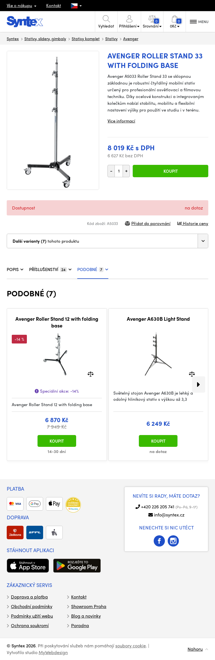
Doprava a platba (29, 596)
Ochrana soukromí (30, 625)
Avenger (130, 38)
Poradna (80, 625)
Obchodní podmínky (31, 606)
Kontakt (53, 5)
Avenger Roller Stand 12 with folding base (56, 322)
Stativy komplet (86, 38)
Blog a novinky (86, 616)
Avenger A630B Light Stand (158, 318)
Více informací (121, 121)
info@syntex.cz (169, 514)
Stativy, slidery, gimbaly (45, 38)
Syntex (13, 38)
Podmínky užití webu (32, 616)
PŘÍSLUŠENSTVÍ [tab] (50, 269)
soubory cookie (130, 645)
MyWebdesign (53, 652)
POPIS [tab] (15, 269)
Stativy (111, 38)
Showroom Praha (88, 606)
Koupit (170, 171)
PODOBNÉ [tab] (92, 269)
